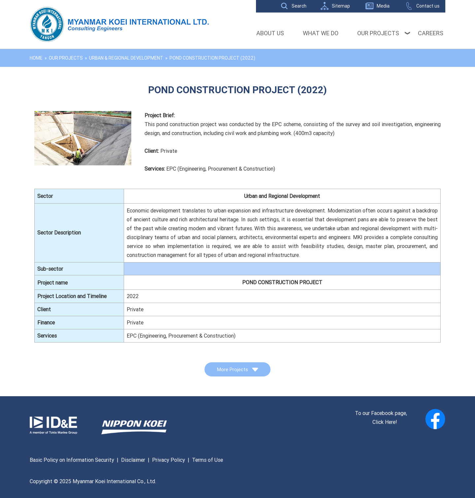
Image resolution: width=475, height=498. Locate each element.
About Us (270, 33)
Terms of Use (207, 459)
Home (36, 58)
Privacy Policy (168, 459)
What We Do (320, 33)
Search (299, 6)
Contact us (427, 6)
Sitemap (341, 6)
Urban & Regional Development (126, 58)
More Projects (237, 369)
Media (383, 6)
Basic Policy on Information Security (72, 459)
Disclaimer (133, 459)
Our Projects (378, 33)
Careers (430, 33)
